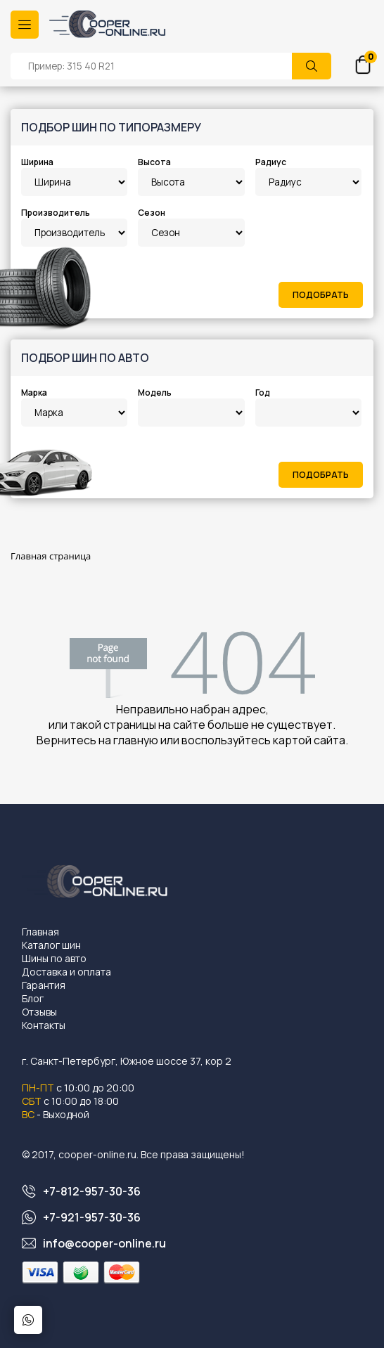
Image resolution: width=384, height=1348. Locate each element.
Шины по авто (54, 958)
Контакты (43, 1025)
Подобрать (321, 295)
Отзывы (39, 1011)
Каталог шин (51, 945)
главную (135, 740)
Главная (40, 931)
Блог (33, 998)
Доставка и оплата (66, 971)
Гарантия (43, 985)
